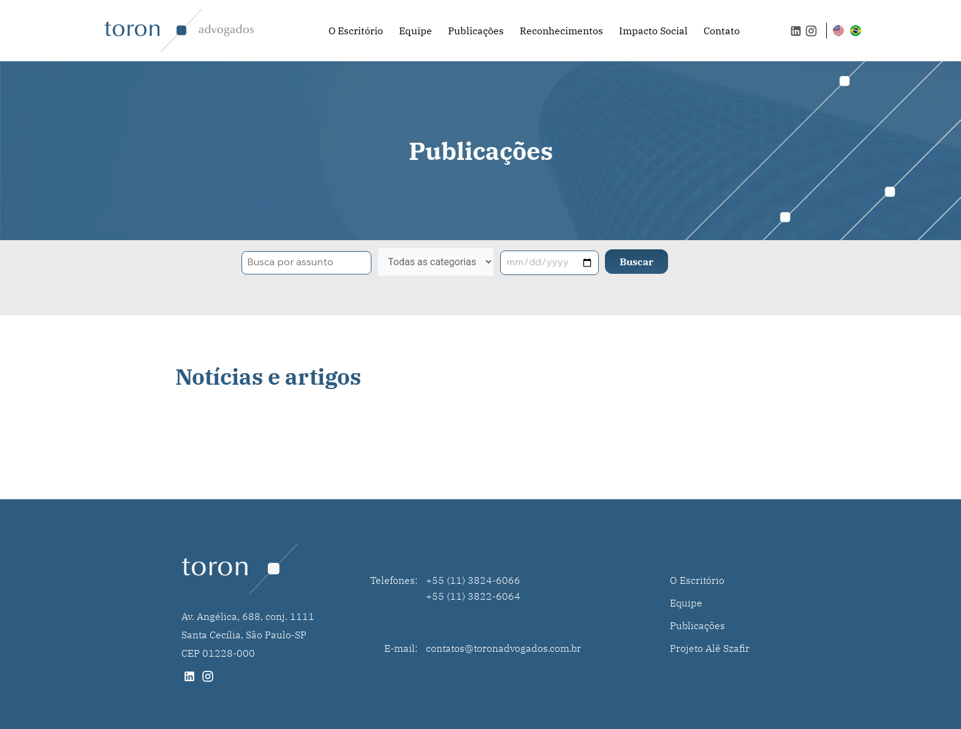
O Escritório (356, 31)
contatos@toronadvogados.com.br (503, 648)
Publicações (476, 31)
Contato (722, 31)
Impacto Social (653, 31)
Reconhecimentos (561, 31)
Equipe (415, 31)
